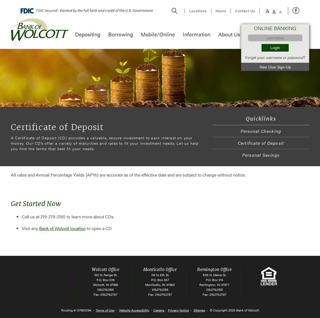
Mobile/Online (158, 34)
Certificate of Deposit (261, 143)
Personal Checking (261, 131)
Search (174, 11)
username (274, 57)
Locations (198, 10)
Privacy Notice (178, 310)
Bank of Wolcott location (62, 228)
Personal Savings (260, 155)
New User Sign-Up (275, 67)
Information (196, 34)
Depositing (87, 34)
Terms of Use (105, 310)
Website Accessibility (134, 310)
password (295, 57)
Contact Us (245, 10)
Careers (159, 310)
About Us (229, 34)
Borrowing (120, 34)
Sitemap (199, 310)
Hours (221, 10)
